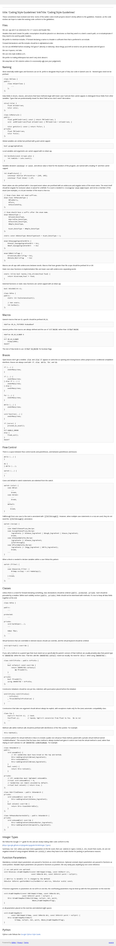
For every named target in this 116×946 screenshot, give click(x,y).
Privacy (19, 942)
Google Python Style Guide (30, 934)
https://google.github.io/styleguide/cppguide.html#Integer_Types (26, 845)
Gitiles (13, 942)
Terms (26, 942)
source (111, 942)
